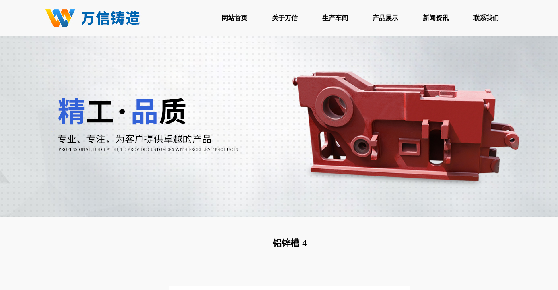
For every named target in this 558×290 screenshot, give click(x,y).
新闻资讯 (436, 17)
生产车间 (335, 17)
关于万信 (285, 17)
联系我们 (486, 17)
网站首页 (234, 17)
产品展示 (385, 17)
